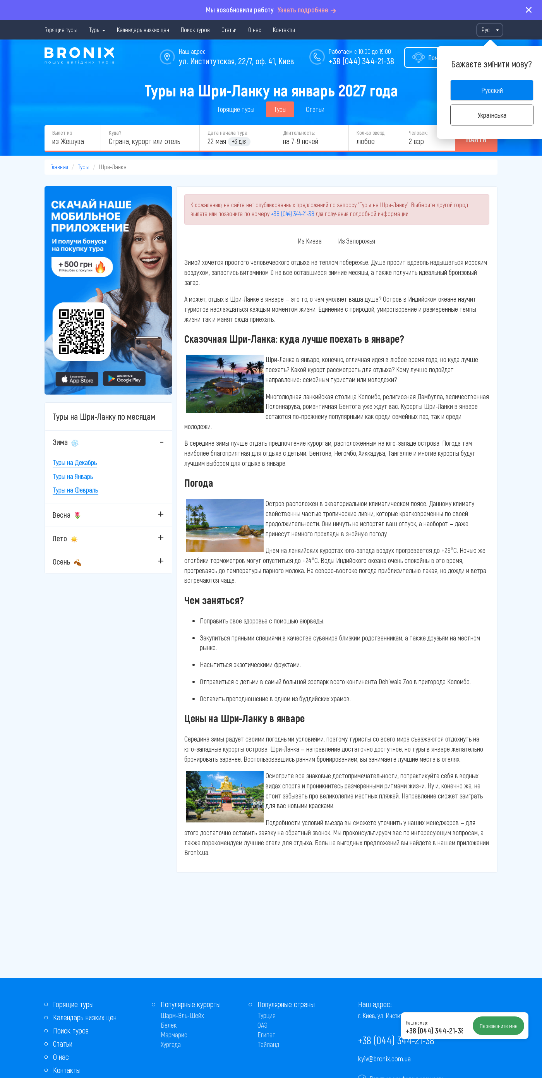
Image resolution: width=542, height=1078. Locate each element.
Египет (266, 1034)
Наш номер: (416, 1022)
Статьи (229, 29)
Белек (169, 1025)
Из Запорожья (356, 241)
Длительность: (299, 132)
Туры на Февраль (75, 490)
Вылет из (62, 132)
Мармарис (174, 1034)
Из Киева (310, 241)
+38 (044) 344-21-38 (361, 61)
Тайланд (268, 1044)
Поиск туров (195, 29)
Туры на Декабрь (75, 462)
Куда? (115, 132)
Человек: (418, 132)
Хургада (171, 1044)
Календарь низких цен (143, 29)
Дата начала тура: (228, 132)
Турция (266, 1015)
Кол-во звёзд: (371, 132)
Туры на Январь (73, 476)
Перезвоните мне (499, 1025)
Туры (95, 29)
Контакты (284, 29)
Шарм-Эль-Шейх (182, 1015)
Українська (492, 115)
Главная (59, 166)
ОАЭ (262, 1025)
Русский (492, 90)
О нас (254, 29)
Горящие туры (61, 29)
